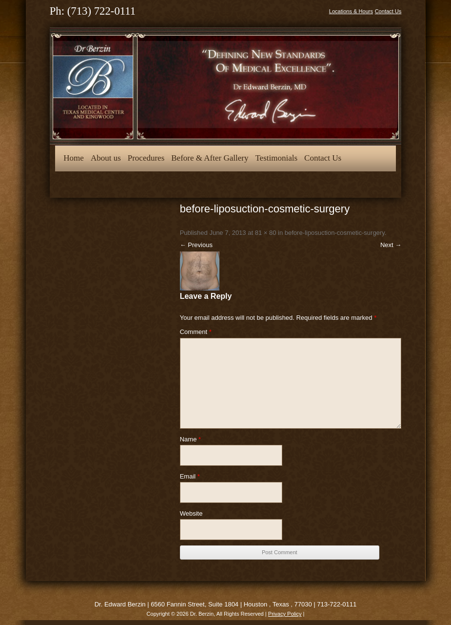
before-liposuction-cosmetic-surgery (335, 232)
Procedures (146, 158)
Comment (196, 331)
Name (190, 439)
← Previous (196, 245)
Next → (390, 245)
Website (191, 513)
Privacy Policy (285, 614)
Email (190, 476)
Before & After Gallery (209, 158)
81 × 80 (265, 232)
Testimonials (276, 158)
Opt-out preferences (96, 183)
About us (106, 158)
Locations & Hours (351, 11)
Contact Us (388, 11)
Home (73, 158)
